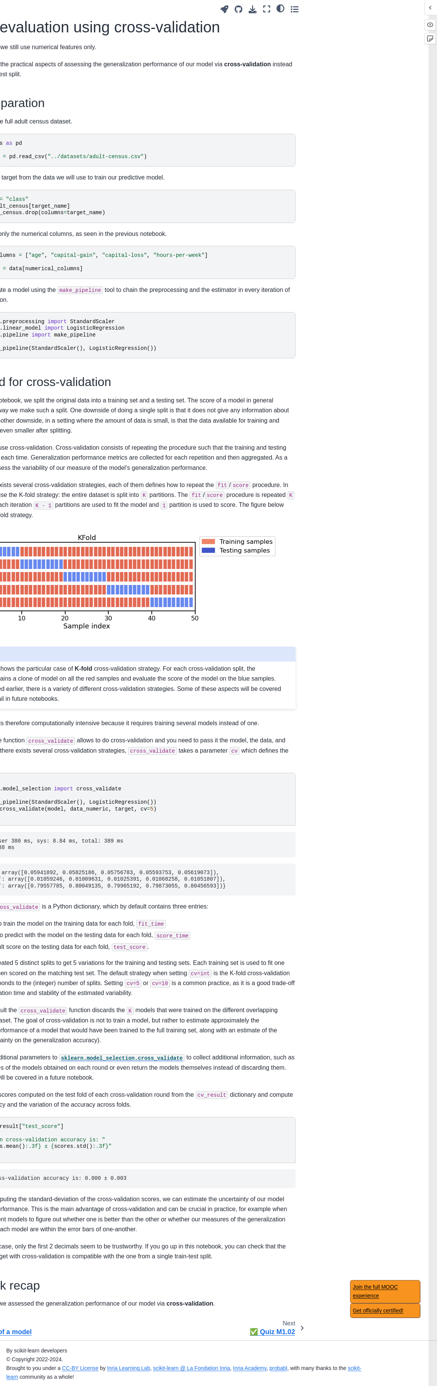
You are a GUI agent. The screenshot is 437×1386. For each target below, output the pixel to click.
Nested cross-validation (38, 1044)
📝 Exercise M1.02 (39, 181)
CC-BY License (167, 1367)
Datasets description (34, 1180)
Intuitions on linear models (32, 617)
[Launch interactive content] (354, 9)
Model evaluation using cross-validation (46, 307)
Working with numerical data (44, 219)
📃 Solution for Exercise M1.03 (45, 252)
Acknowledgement (32, 1192)
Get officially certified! (378, 1310)
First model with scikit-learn (43, 165)
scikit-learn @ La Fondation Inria (278, 1367)
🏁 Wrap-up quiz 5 (32, 826)
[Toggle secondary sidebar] (424, 9)
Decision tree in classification (29, 767)
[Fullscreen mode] (396, 9)
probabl (365, 1367)
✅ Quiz (20, 1315)
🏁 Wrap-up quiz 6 (32, 945)
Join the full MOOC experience (375, 1291)
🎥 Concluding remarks (38, 1124)
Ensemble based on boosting (34, 907)
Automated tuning (31, 545)
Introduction (24, 12)
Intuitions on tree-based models (38, 745)
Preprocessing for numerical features (38, 273)
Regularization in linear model (38, 668)
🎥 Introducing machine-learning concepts (39, 48)
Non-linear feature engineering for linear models (35, 643)
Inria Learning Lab (215, 1367)
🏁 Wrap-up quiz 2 (32, 476)
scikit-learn (115, 1376)
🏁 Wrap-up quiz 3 (32, 557)
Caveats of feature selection (32, 1286)
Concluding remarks (34, 1136)
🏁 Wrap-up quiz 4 (32, 685)
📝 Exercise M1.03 (39, 236)
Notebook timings (31, 1204)
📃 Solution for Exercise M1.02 (45, 198)
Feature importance (34, 1347)
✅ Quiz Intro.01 (30, 65)
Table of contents (30, 1216)
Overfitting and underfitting (28, 417)
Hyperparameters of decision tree (34, 809)
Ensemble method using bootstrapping (39, 886)
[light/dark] (410, 8)
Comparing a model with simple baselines (39, 1006)
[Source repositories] (368, 9)
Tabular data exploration (39, 118)
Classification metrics (35, 1056)
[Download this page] (382, 9)
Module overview (30, 106)
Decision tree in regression (29, 788)
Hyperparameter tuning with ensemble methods (38, 929)
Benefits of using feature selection (39, 1264)
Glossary (21, 1168)
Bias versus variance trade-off (35, 460)
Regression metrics (33, 1068)
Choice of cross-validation (30, 1027)
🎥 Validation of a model (45, 290)
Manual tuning (27, 532)
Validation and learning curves (37, 438)
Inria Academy (336, 1367)
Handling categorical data (34, 340)
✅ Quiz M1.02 (34, 323)
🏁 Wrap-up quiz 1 (32, 357)
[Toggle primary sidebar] (100, 9)
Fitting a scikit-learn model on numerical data (36, 139)
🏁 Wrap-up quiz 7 (32, 1080)
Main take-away (29, 369)
